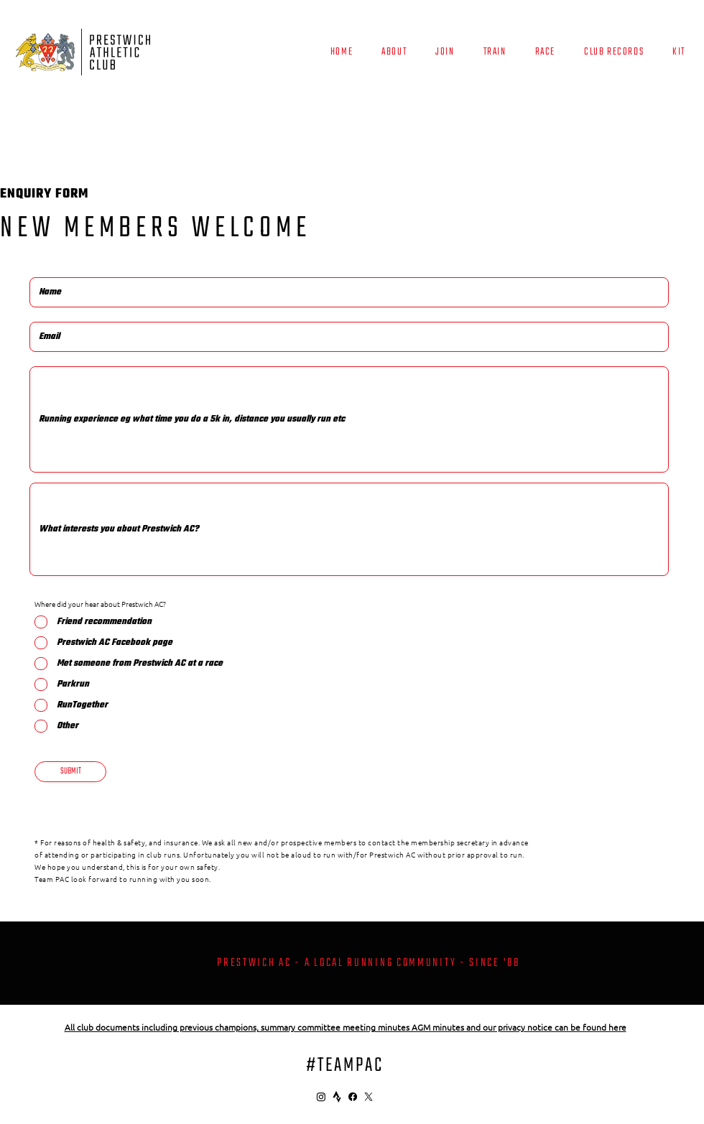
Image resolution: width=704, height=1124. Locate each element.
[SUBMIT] (70, 771)
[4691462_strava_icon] (337, 1096)
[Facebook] (352, 1096)
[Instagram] (321, 1096)
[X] (368, 1096)
